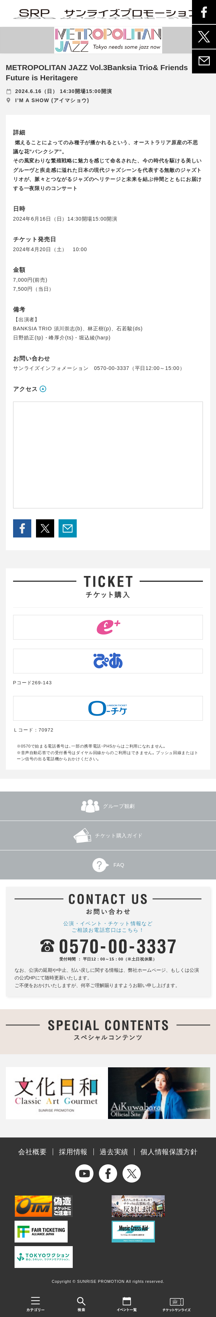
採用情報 (73, 1152)
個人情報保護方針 (169, 1152)
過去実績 (114, 1152)
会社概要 (32, 1152)
